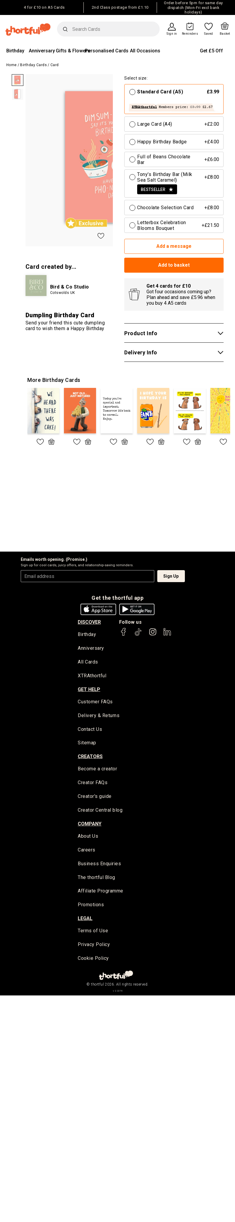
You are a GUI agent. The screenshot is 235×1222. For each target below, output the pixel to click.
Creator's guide (95, 797)
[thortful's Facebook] (123, 634)
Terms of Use (93, 933)
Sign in (172, 33)
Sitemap (87, 743)
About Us (88, 837)
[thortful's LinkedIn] (167, 634)
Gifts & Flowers (73, 51)
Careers (86, 851)
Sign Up (171, 576)
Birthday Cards (33, 65)
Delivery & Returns (98, 716)
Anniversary (42, 51)
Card (54, 65)
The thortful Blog (96, 879)
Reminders (190, 33)
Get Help (89, 690)
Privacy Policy (94, 946)
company (89, 825)
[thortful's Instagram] (152, 634)
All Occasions (145, 51)
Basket (225, 33)
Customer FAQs (95, 702)
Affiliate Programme (100, 892)
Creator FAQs (92, 784)
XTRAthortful (92, 676)
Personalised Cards (106, 51)
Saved (208, 33)
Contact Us (90, 730)
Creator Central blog (100, 811)
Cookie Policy (93, 960)
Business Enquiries (99, 865)
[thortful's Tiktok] (138, 634)
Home (11, 65)
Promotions (91, 906)
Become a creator (97, 770)
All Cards (88, 662)
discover (89, 622)
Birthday (15, 51)
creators (90, 757)
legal (85, 920)
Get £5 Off (211, 51)
